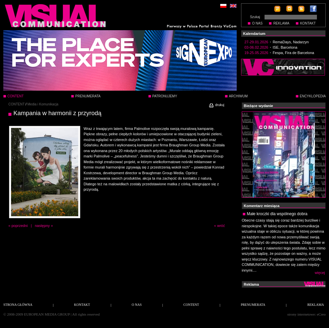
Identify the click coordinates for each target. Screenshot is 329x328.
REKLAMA (281, 23)
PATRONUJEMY (164, 96)
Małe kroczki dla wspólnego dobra (277, 214)
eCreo (321, 314)
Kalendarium (254, 34)
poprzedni (19, 226)
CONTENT (16, 104)
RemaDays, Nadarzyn (291, 42)
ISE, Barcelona (285, 47)
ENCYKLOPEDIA (313, 96)
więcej (320, 273)
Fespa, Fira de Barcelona (293, 53)
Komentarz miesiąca (261, 206)
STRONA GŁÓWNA (17, 305)
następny (42, 226)
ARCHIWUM (238, 96)
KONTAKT (308, 23)
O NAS (257, 23)
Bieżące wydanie (258, 106)
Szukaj (255, 17)
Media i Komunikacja (43, 104)
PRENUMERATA (87, 96)
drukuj (216, 104)
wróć (221, 226)
